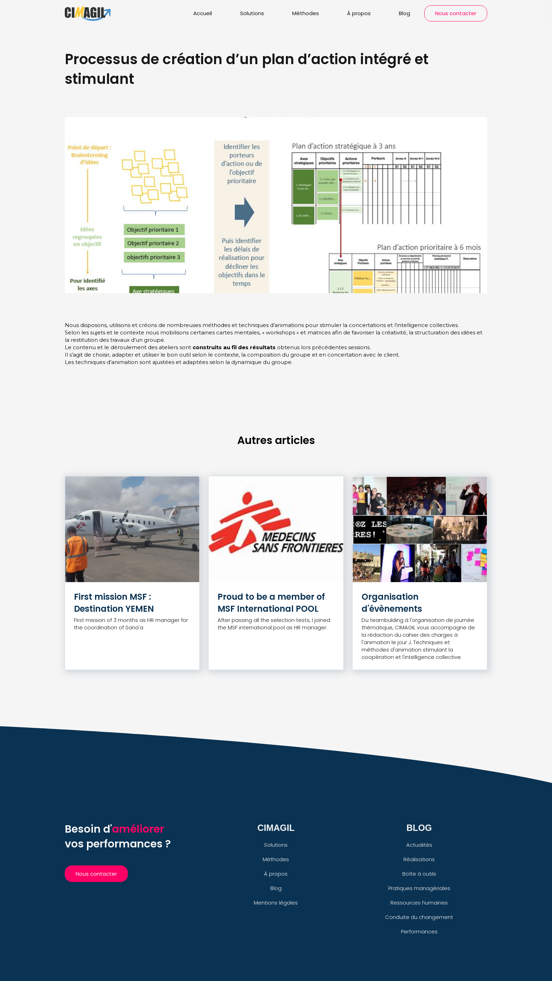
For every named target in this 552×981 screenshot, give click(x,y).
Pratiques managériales (419, 888)
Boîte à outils (419, 873)
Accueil (202, 13)
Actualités (419, 845)
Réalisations (419, 859)
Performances (419, 931)
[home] (88, 12)
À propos (359, 13)
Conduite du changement (419, 917)
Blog (404, 13)
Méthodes (305, 13)
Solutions (252, 13)
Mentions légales (276, 902)
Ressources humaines (419, 902)
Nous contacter (455, 13)
